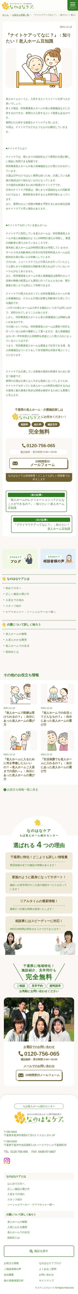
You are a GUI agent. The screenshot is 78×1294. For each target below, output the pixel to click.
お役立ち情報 (11, 1263)
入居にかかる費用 (16, 639)
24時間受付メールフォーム (42, 1075)
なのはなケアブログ (50, 1263)
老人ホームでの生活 (17, 645)
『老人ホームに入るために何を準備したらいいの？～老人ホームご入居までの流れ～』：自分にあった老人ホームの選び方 (19, 769)
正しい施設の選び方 (17, 594)
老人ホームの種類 (16, 633)
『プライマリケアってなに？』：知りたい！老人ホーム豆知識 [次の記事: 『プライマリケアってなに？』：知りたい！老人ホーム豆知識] (41, 524)
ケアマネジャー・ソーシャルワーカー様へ (31, 611)
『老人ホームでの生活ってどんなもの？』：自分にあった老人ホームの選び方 (56, 718)
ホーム (5, 15)
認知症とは (12, 651)
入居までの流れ (15, 600)
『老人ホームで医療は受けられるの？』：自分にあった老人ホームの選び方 (19, 718)
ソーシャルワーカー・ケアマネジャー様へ (30, 1204)
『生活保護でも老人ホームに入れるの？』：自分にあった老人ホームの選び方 (56, 765)
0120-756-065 (19, 1151)
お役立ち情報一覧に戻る (22, 789)
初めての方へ (14, 588)
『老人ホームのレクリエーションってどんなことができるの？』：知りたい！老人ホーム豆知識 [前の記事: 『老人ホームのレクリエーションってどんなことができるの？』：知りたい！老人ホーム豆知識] (36, 501)
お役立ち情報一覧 (20, 15)
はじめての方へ (16, 1183)
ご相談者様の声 (12, 1269)
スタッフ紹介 (14, 605)
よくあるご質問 (47, 1269)
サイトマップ (46, 1280)
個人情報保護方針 (14, 1280)
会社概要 (9, 1274)
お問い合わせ (46, 1274)
